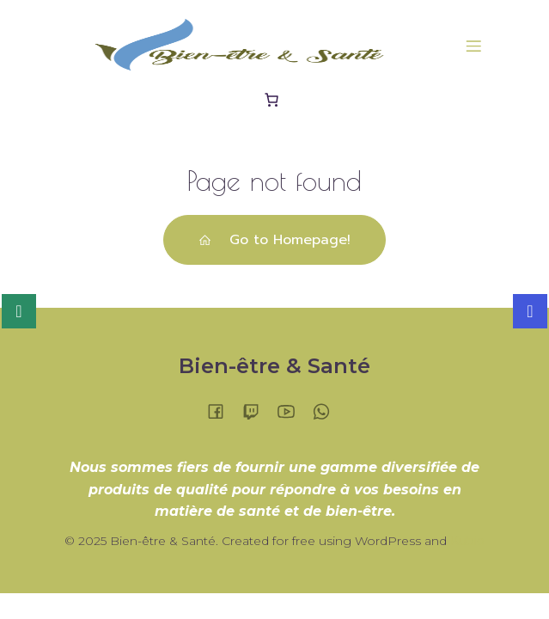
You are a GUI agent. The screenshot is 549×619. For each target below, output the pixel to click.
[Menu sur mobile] (474, 45)
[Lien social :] (222, 411)
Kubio (467, 541)
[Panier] (275, 100)
